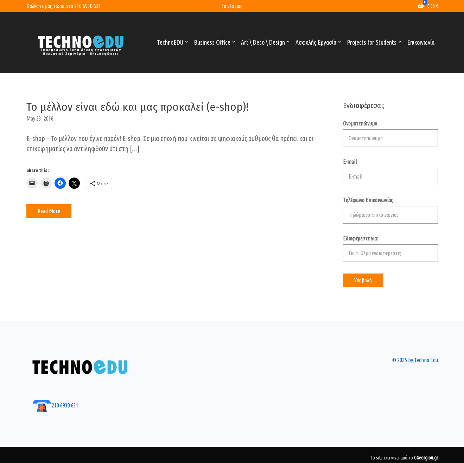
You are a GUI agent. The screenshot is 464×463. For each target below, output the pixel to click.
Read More (49, 211)
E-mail (390, 172)
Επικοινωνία (420, 42)
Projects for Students (371, 42)
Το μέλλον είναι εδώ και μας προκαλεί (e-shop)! (137, 107)
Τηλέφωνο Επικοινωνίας (390, 210)
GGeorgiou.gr (426, 458)
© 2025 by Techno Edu (415, 360)
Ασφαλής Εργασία (315, 42)
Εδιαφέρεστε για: (390, 248)
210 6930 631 (87, 6)
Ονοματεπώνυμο (390, 133)
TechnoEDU (170, 42)
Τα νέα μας (231, 6)
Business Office (212, 42)
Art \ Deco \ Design (263, 42)
